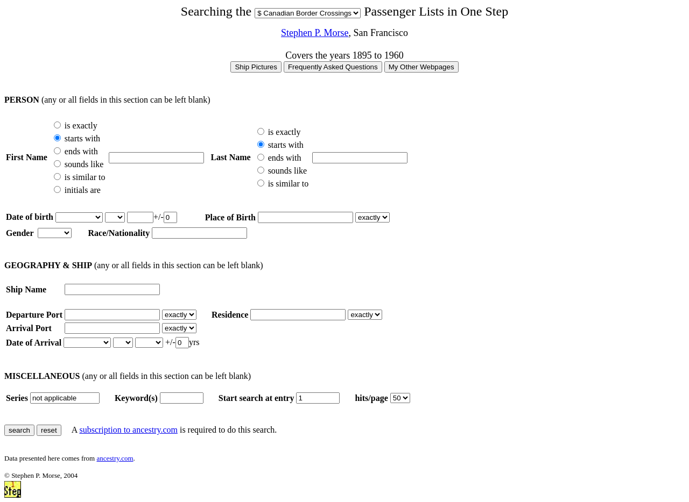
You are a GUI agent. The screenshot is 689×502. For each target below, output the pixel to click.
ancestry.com (114, 458)
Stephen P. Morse (315, 32)
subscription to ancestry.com (128, 429)
